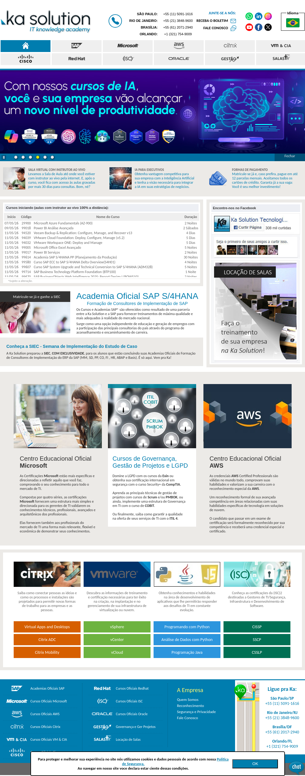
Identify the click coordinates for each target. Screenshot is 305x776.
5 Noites (191, 247)
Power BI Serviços (47, 252)
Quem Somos (188, 699)
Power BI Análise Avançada (54, 228)
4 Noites (191, 262)
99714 (26, 272)
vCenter (117, 639)
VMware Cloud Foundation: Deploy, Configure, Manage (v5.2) (79, 238)
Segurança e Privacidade (196, 711)
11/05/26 (12, 233)
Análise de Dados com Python (187, 639)
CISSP (257, 626)
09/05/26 (12, 228)
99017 (26, 252)
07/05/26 (12, 223)
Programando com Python (187, 626)
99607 (26, 267)
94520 (26, 233)
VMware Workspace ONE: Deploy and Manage (68, 243)
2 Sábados (190, 228)
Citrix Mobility (47, 652)
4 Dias (190, 233)
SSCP (257, 639)
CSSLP (257, 652)
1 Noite (190, 272)
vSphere (117, 626)
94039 (26, 238)
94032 (26, 243)
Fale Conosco (187, 717)
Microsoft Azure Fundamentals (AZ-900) (63, 223)
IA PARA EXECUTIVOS (149, 170)
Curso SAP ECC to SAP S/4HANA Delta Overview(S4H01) (74, 262)
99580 (26, 262)
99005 (26, 247)
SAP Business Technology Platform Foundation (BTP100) (75, 272)
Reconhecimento (190, 705)
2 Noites (191, 223)
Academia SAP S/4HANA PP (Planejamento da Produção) (75, 257)
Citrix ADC (47, 639)
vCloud (117, 652)
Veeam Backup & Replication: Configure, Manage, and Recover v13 (83, 233)
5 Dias (190, 238)
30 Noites (191, 257)
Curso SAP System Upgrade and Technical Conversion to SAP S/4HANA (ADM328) (93, 267)
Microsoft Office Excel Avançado (57, 247)
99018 (26, 228)
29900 (26, 223)
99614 (26, 257)
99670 (26, 277)
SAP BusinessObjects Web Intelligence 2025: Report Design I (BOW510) (86, 277)
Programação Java (187, 652)
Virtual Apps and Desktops (47, 626)
